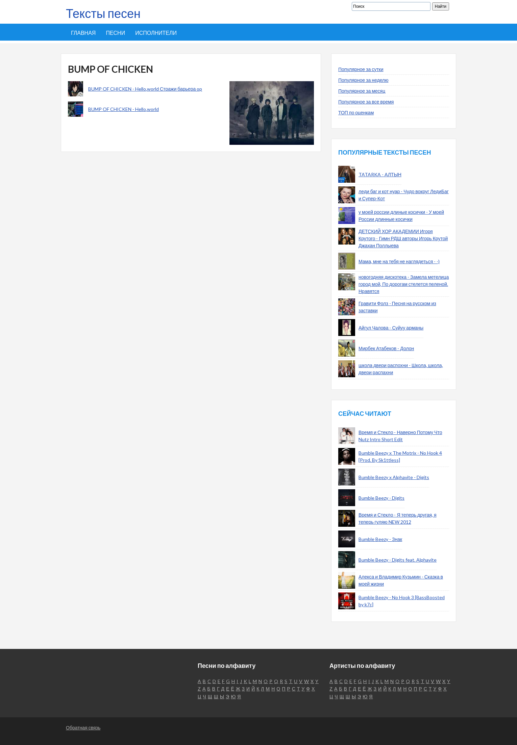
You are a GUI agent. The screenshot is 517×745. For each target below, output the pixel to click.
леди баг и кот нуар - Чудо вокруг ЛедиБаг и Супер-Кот (404, 194)
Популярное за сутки (361, 69)
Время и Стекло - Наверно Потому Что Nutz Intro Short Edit (400, 435)
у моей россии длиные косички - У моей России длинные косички (401, 215)
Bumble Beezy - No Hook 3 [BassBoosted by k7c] (402, 600)
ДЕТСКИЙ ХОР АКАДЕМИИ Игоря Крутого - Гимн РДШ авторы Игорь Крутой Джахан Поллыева (403, 238)
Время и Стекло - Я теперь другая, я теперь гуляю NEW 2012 (398, 518)
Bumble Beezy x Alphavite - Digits (394, 477)
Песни (115, 32)
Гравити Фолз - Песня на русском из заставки (397, 306)
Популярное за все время (366, 102)
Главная (83, 32)
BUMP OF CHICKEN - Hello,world (123, 109)
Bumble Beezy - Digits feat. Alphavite (398, 560)
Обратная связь (83, 727)
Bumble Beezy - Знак (380, 539)
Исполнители (156, 32)
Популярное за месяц (361, 91)
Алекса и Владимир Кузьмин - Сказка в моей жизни (401, 580)
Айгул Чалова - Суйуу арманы (391, 328)
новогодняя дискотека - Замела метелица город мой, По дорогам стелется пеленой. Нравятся (404, 284)
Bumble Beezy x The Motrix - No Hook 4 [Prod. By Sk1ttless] (400, 456)
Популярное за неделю (363, 80)
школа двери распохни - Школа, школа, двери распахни (401, 368)
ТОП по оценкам (356, 112)
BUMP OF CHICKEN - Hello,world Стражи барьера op (145, 89)
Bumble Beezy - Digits (381, 498)
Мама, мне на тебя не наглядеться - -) (399, 261)
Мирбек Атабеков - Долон (386, 348)
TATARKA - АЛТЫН (380, 174)
